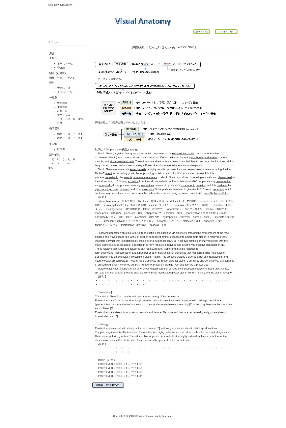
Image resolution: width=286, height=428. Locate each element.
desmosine (107, 252)
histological (200, 328)
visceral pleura (135, 296)
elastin (112, 157)
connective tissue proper (174, 300)
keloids (144, 312)
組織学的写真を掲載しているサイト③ (120, 371)
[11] (223, 244)
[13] (207, 264)
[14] (97, 272)
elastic (182, 47)
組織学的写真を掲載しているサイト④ (120, 375)
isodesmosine (123, 252)
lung (177, 296)
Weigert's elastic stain (178, 328)
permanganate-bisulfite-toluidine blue (121, 332)
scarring (133, 312)
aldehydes (170, 244)
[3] (111, 308)
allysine (186, 244)
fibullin (200, 272)
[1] (174, 240)
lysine (105, 244)
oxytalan (197, 165)
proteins (102, 157)
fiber (191, 47)
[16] (158, 328)
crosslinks (117, 260)
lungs (138, 300)
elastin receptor (223, 272)
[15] (116, 316)
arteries (147, 300)
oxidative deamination (207, 244)
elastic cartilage (198, 300)
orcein (151, 328)
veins (156, 300)
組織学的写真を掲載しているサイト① (120, 363)
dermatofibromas (163, 312)
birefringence (151, 336)
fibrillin (199, 193)
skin (131, 300)
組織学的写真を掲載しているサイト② (120, 367)
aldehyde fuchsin (137, 328)
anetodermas (105, 316)
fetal (108, 304)
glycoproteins (179, 272)
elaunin (182, 165)
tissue (115, 304)
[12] (125, 260)
